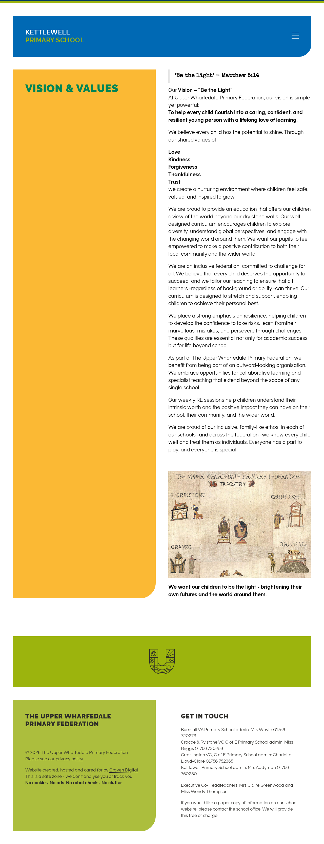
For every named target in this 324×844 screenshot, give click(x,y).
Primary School (54, 36)
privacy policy (69, 758)
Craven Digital (123, 769)
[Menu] (295, 36)
